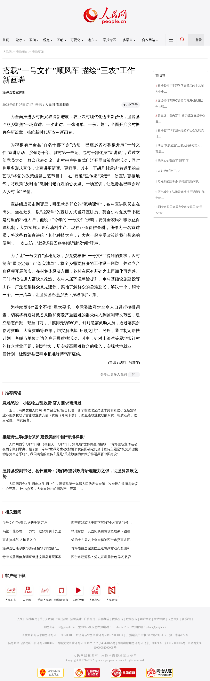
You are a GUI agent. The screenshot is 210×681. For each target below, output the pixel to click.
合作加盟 (104, 619)
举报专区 (109, 40)
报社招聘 (62, 619)
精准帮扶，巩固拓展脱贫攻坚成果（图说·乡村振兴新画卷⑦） (116, 531)
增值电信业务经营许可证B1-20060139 (99, 635)
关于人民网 (47, 619)
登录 (198, 40)
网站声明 (145, 619)
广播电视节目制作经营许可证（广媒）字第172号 (157, 635)
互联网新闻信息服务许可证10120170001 (47, 635)
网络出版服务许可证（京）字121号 (140, 643)
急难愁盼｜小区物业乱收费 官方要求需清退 (41, 403)
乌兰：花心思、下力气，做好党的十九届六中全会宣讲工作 (45, 531)
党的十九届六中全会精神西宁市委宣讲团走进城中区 (109, 540)
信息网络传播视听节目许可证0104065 (31, 643)
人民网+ (28, 592)
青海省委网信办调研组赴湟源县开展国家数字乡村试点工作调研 (48, 557)
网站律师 (159, 619)
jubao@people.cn (156, 627)
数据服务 (131, 619)
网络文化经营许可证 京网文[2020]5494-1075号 (86, 643)
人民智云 (95, 592)
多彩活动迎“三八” (169, 170)
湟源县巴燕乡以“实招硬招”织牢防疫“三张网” (34, 548)
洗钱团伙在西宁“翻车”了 (173, 160)
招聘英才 (76, 619)
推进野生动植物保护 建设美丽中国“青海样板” (44, 437)
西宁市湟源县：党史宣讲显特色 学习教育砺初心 (106, 557)
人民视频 (78, 592)
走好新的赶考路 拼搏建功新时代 (178, 181)
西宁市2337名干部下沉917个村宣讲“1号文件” (103, 522)
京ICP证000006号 (175, 643)
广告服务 (90, 619)
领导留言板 (61, 592)
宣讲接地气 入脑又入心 (19, 540)
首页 (5, 40)
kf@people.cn (66, 627)
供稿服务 (117, 619)
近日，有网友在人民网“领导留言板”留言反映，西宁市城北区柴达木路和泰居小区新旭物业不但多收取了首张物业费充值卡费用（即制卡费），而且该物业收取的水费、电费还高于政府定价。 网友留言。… (69, 415)
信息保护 (173, 619)
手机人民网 (44, 592)
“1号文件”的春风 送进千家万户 (24, 522)
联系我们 (187, 619)
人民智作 (112, 592)
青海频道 (22, 51)
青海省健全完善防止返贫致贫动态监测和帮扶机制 (107, 548)
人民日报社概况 (27, 619)
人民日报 (11, 592)
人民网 (7, 51)
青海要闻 (38, 51)
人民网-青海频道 (57, 104)
